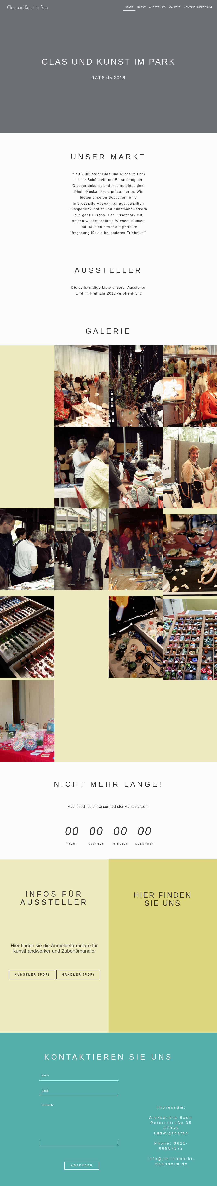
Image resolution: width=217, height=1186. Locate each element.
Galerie (175, 7)
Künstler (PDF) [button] (32, 974)
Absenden (82, 1165)
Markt (141, 7)
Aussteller (157, 7)
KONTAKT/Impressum (198, 7)
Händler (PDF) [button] (78, 974)
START (129, 7)
